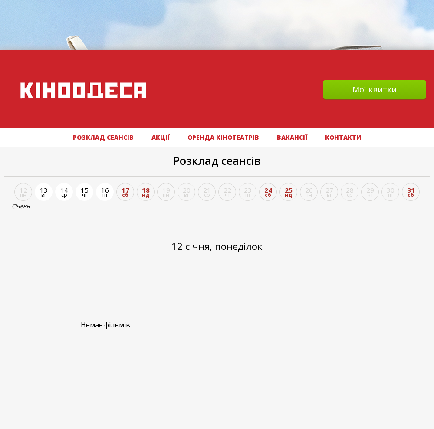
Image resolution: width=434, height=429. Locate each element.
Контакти (343, 137)
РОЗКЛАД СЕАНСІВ (103, 137)
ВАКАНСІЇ (292, 137)
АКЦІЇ (160, 137)
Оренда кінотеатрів (223, 137)
